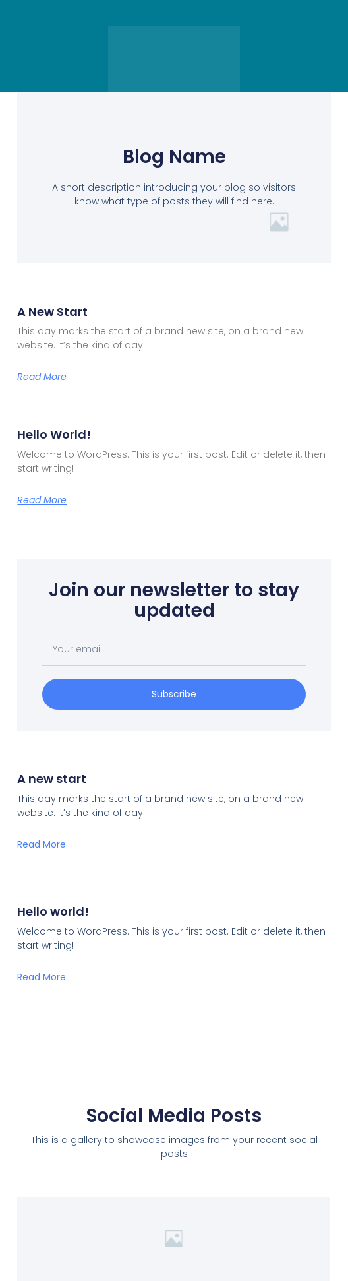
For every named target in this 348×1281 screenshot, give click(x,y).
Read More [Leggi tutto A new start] (42, 376)
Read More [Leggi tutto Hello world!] (42, 500)
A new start (52, 311)
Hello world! (54, 434)
